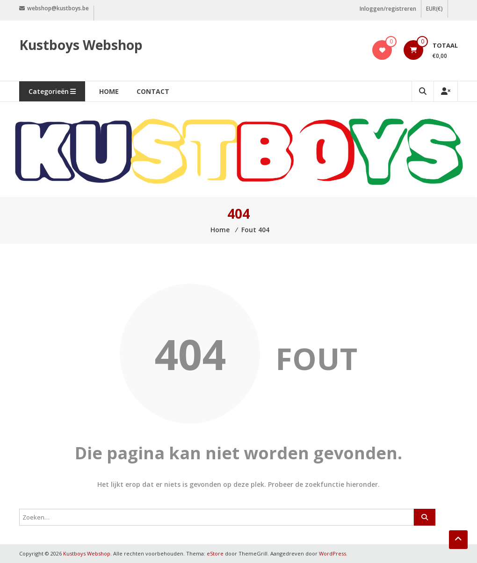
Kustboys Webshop (81, 45)
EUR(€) (434, 9)
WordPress (332, 553)
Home (109, 91)
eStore (215, 553)
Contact (153, 91)
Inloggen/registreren (388, 9)
